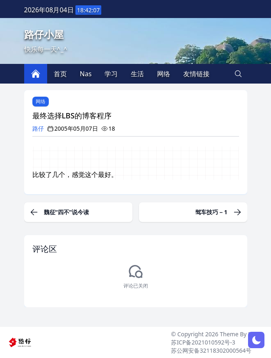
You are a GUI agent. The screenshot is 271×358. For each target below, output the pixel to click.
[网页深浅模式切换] (256, 340)
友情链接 (196, 73)
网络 (41, 101)
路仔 (38, 128)
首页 (60, 73)
